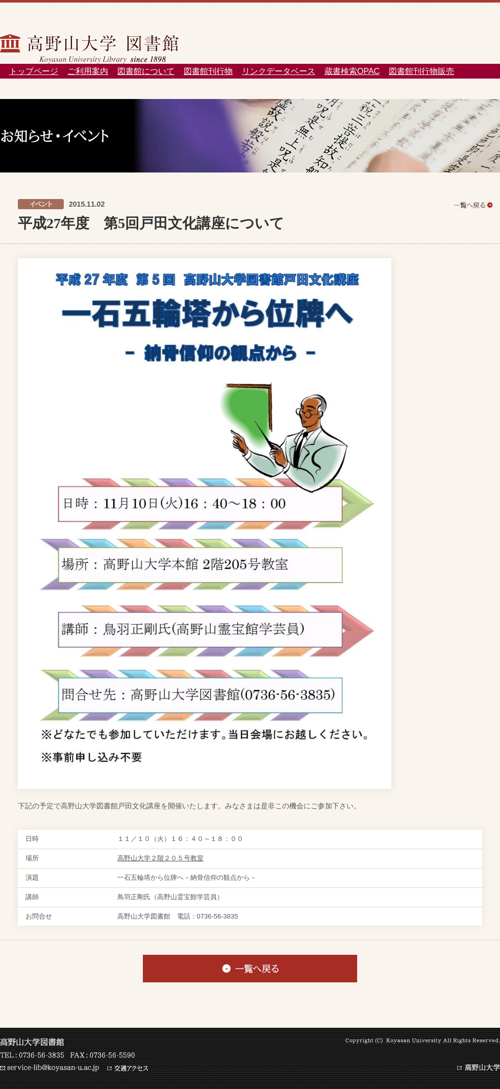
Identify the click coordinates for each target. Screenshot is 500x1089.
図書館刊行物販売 (421, 71)
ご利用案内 (87, 71)
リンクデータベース (278, 71)
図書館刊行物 (208, 71)
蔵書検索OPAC (352, 71)
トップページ (33, 71)
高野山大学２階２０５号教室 (160, 858)
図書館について (145, 71)
